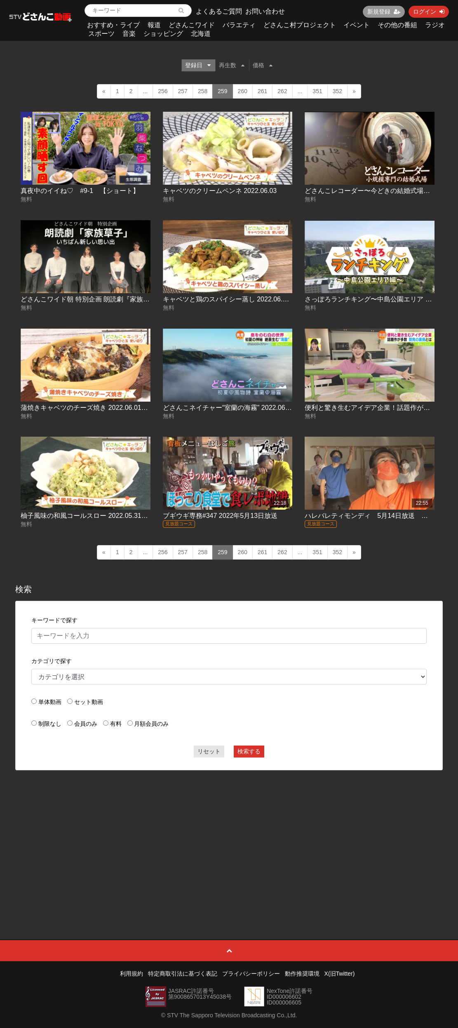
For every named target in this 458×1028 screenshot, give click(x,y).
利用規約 (131, 973)
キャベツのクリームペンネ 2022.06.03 (220, 190)
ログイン (428, 11)
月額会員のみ (151, 723)
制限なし (49, 723)
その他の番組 (397, 24)
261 (262, 91)
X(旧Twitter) (339, 973)
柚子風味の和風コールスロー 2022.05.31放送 (88, 515)
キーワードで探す (54, 620)
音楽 (129, 33)
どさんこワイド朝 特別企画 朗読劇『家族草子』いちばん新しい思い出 (125, 299)
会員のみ (85, 723)
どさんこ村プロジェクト (299, 24)
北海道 (201, 33)
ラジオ (435, 24)
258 (202, 91)
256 (162, 91)
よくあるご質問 (219, 11)
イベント (356, 24)
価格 (262, 65)
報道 (154, 24)
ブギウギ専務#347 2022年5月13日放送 (220, 515)
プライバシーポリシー (251, 973)
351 (317, 91)
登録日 (198, 65)
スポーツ (101, 33)
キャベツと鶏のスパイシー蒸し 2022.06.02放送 (233, 299)
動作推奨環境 (302, 973)
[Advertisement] (229, 836)
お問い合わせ (265, 11)
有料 (116, 723)
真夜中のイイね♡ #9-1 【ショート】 (80, 190)
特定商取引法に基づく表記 (182, 973)
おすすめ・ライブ (113, 24)
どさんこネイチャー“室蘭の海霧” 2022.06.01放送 (235, 407)
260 (242, 91)
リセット (209, 751)
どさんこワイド (192, 24)
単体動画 (49, 702)
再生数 (231, 65)
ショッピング (163, 33)
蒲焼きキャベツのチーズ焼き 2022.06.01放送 (88, 407)
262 (282, 91)
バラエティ (239, 24)
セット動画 (88, 702)
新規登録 (383, 11)
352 (337, 91)
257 (183, 91)
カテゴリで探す (51, 661)
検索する (249, 751)
